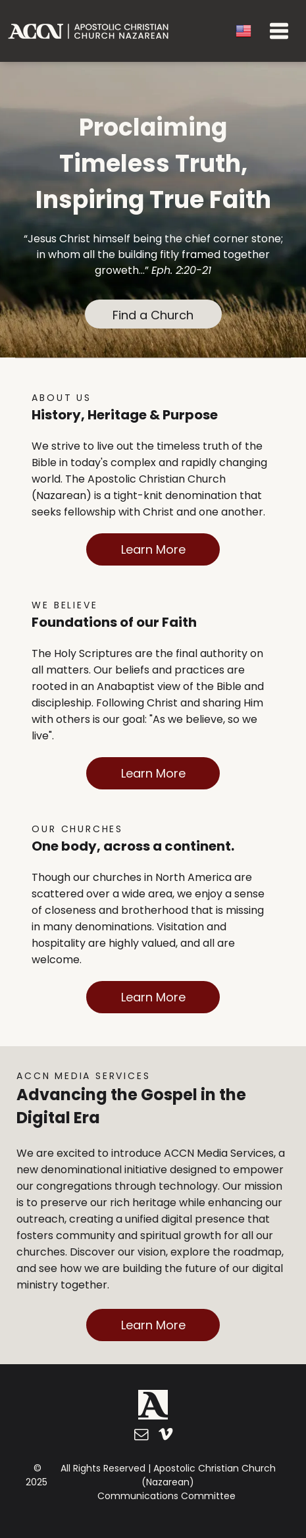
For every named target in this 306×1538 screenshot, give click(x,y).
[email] (140, 1436)
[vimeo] (165, 1436)
